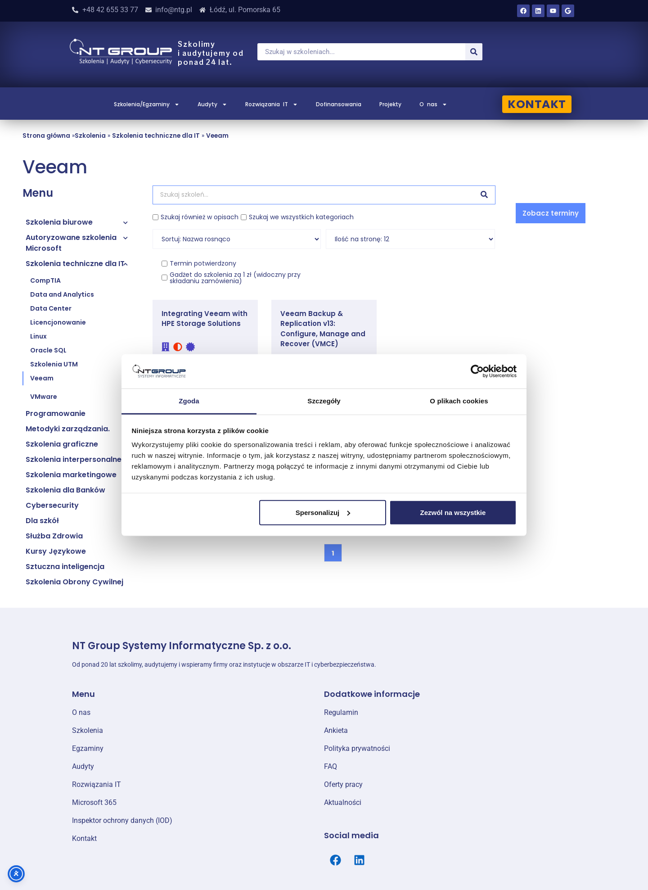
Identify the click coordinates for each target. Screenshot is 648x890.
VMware (43, 396)
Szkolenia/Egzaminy (147, 104)
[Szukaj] (473, 51)
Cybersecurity (52, 505)
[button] (550, 213)
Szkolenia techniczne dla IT (156, 135)
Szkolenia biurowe (59, 222)
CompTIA (45, 280)
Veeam (217, 135)
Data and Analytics (62, 294)
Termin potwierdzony (203, 263)
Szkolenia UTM (54, 364)
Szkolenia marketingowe (71, 475)
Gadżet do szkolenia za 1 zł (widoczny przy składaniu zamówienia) (235, 277)
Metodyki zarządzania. (68, 429)
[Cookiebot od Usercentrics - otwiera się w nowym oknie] (477, 371)
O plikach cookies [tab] (459, 401)
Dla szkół (42, 520)
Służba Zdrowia (54, 536)
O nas (433, 104)
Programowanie (56, 413)
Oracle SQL (48, 350)
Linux (38, 336)
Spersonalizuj (323, 512)
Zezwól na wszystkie (453, 512)
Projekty (390, 104)
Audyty (212, 104)
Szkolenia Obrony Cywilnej (74, 582)
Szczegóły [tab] (323, 401)
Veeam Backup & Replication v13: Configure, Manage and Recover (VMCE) (322, 329)
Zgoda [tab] (189, 401)
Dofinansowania (338, 104)
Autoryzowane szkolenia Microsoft (71, 242)
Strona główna (46, 135)
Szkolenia (90, 135)
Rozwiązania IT (271, 104)
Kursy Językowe (56, 551)
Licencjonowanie (58, 322)
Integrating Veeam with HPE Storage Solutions (205, 319)
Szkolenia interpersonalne (74, 459)
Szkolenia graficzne (62, 444)
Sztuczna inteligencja (65, 566)
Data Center (51, 308)
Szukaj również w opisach (199, 217)
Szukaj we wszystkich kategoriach (301, 217)
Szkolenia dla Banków (65, 490)
